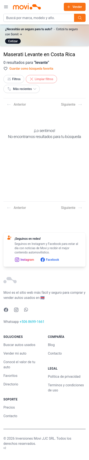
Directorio (10, 384)
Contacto (10, 416)
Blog (51, 345)
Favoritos (10, 376)
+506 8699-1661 (32, 322)
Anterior (16, 104)
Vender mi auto (14, 353)
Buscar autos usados (19, 345)
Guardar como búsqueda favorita (31, 68)
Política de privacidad (64, 377)
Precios (9, 407)
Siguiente (71, 104)
